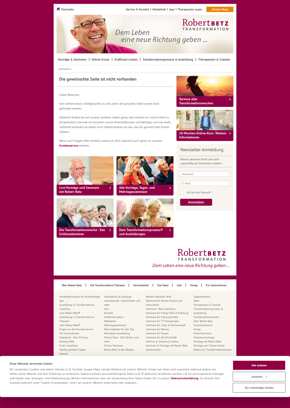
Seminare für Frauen (157, 333)
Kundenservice (69, 145)
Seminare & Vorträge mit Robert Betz (167, 345)
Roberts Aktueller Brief (158, 296)
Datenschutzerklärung (184, 389)
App (61, 300)
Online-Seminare (113, 345)
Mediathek (110, 321)
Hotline (63, 353)
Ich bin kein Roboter (210, 192)
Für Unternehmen (69, 333)
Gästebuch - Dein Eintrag (73, 337)
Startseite (63, 69)
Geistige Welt (66, 341)
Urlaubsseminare (202, 325)
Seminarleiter (153, 349)
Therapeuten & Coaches (207, 304)
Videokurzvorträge (203, 337)
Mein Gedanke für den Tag (119, 329)
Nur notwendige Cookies (259, 398)
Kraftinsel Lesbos (113, 317)
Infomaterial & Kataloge (117, 296)
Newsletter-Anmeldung (117, 333)
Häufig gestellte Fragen (72, 349)
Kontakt (108, 313)
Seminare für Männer (157, 329)
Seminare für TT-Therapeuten (162, 321)
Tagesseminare (201, 296)
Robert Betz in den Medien (119, 349)
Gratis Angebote (68, 345)
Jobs (106, 309)
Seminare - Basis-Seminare (160, 309)
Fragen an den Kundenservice (76, 329)
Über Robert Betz (203, 321)
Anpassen (259, 387)
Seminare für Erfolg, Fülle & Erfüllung (167, 313)
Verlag (196, 329)
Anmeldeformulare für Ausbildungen (79, 296)
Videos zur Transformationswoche (212, 349)
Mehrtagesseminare (115, 325)
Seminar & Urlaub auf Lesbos (162, 341)
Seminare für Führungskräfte (162, 317)
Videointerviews (202, 333)
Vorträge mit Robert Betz (207, 341)
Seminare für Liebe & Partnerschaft (166, 325)
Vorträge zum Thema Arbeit (208, 345)
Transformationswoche (206, 317)
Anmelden (196, 202)
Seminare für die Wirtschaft (161, 337)
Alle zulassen (259, 376)
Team (196, 300)
